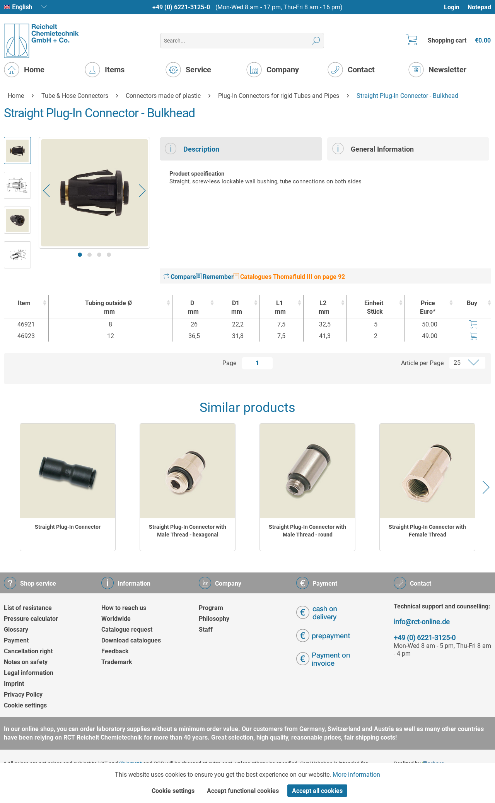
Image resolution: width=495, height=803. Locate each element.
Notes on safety (26, 662)
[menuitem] (455, 7)
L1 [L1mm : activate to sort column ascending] (279, 307)
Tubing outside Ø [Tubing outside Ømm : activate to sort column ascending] (108, 307)
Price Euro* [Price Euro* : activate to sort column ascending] (427, 307)
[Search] (316, 40)
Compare (180, 276)
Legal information (28, 673)
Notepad (479, 7)
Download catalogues (131, 640)
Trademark (116, 662)
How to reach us (123, 608)
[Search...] (242, 40)
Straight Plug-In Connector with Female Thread (427, 531)
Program (211, 608)
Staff (206, 629)
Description (192, 148)
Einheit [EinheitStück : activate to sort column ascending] (374, 307)
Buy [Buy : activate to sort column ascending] (472, 303)
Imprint (14, 683)
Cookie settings (25, 705)
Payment (16, 640)
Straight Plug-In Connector (68, 527)
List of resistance (28, 608)
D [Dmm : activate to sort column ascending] (192, 307)
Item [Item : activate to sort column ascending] (24, 303)
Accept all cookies (317, 790)
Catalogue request (126, 629)
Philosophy (214, 618)
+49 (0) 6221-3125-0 (181, 7)
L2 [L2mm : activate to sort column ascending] (323, 307)
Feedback (115, 651)
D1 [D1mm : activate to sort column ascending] (236, 307)
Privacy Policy (23, 694)
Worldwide (116, 618)
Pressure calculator (31, 618)
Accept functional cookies (243, 790)
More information (356, 774)
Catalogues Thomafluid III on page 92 (289, 276)
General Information (373, 148)
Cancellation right (28, 651)
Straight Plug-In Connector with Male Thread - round (307, 531)
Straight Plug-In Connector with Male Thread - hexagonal (187, 531)
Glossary (16, 629)
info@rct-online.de (422, 622)
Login (451, 7)
